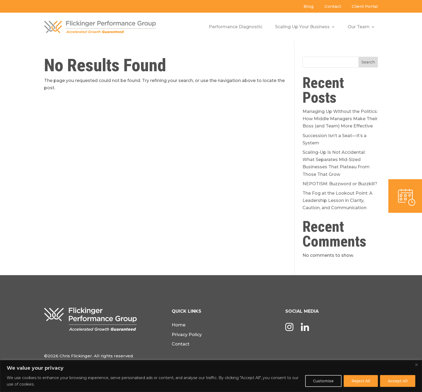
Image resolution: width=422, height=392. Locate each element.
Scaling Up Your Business (302, 26)
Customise (323, 381)
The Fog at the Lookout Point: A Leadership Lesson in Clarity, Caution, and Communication (337, 200)
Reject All (360, 381)
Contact (333, 6)
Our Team (359, 26)
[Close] (416, 364)
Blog (309, 6)
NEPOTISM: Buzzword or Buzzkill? (340, 183)
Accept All (397, 381)
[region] (211, 376)
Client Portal (365, 6)
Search (368, 62)
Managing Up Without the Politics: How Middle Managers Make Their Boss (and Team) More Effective (340, 119)
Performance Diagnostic (235, 26)
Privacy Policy (187, 334)
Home (178, 324)
